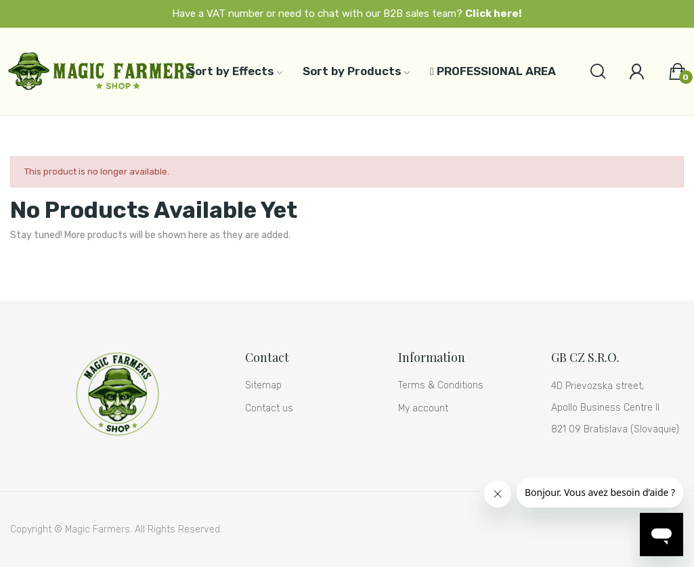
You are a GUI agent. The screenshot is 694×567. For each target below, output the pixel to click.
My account (423, 408)
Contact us (269, 408)
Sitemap (263, 385)
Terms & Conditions (440, 385)
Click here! (493, 13)
